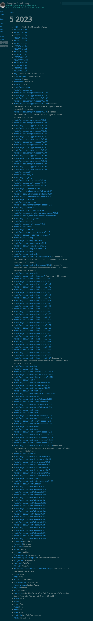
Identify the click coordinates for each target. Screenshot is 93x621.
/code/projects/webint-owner (26, 396)
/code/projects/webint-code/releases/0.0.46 (32, 295)
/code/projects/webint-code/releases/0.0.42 (32, 284)
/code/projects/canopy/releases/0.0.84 (30, 128)
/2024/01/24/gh (20, 49)
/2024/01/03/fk (20, 46)
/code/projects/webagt (23, 237)
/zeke (16, 618)
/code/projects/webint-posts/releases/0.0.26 (33, 423)
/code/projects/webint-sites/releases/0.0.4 (32, 462)
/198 (16, 27)
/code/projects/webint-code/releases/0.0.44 (32, 289)
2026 (2, 24)
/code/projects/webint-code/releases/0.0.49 (32, 303)
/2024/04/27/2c (20, 71)
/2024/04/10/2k (20, 68)
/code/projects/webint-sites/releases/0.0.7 (32, 470)
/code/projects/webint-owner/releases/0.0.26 (33, 407)
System (2, 36)
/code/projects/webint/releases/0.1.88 (30, 516)
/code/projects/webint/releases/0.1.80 (30, 494)
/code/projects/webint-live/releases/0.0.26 (32, 388)
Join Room (4, 42)
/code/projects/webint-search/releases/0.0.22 (33, 434)
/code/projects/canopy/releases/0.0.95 (30, 158)
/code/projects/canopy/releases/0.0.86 (30, 133)
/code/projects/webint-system (27, 478)
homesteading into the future (26, 6)
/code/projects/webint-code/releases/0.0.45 (32, 292)
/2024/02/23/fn (20, 54)
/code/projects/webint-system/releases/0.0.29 (33, 481)
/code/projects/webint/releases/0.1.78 (30, 489)
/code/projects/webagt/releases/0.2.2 (30, 246)
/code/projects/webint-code (26, 273)
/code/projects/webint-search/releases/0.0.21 (33, 432)
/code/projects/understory (25, 229)
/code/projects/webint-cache (26, 254)
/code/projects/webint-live (25, 380)
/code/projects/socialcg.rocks (26, 218)
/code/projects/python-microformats (29, 210)
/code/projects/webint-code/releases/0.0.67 (32, 352)
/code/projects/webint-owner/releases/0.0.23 (33, 399)
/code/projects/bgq (22, 87)
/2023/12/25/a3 (20, 43)
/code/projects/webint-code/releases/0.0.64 (32, 344)
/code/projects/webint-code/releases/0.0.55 (32, 319)
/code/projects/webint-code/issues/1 (29, 276)
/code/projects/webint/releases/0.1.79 (30, 492)
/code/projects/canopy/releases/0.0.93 (30, 153)
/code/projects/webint (23, 251)
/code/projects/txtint (23, 226)
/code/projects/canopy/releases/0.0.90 (30, 144)
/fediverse (18, 546)
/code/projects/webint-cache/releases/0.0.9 (32, 265)
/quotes (17, 590)
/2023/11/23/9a (20, 40)
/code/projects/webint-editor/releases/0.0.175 (33, 374)
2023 (11, 12)
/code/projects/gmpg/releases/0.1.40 (30, 185)
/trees (16, 604)
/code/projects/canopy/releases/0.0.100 (31, 92)
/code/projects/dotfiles (23, 172)
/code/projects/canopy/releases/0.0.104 (31, 103)
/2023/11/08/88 (20, 32)
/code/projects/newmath (24, 207)
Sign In (4, 46)
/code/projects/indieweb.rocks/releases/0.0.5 (33, 191)
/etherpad (18, 544)
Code (2, 19)
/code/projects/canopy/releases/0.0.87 (30, 136)
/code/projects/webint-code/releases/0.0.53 (32, 314)
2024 (2, 29)
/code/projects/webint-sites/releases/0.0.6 (32, 467)
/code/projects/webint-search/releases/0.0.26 (33, 445)
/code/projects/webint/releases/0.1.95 (30, 535)
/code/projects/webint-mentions (28, 391)
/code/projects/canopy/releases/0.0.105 (31, 112)
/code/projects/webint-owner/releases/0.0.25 (33, 404)
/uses (16, 607)
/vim (16, 609)
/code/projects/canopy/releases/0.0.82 (30, 122)
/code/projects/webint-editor (26, 369)
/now (16, 577)
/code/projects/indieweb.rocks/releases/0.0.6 (33, 194)
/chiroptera (19, 81)
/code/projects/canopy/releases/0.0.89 (30, 142)
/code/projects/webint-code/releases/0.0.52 (32, 311)
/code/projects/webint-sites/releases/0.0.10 (32, 456)
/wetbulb (18, 615)
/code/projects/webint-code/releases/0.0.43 (32, 287)
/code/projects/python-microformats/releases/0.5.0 (36, 213)
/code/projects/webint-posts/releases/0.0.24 (33, 418)
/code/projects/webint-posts (26, 412)
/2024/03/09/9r (20, 62)
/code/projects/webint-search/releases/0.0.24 (33, 440)
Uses (2, 14)
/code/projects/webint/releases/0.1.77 (30, 486)
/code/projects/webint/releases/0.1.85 (30, 508)
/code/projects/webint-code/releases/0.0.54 (32, 317)
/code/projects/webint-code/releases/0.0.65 (32, 347)
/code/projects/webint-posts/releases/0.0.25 (33, 421)
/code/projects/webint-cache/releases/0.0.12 (33, 257)
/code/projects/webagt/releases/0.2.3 (30, 248)
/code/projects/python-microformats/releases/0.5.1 (36, 215)
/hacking (17, 552)
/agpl (16, 73)
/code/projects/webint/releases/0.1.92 (30, 527)
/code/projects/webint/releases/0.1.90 (30, 522)
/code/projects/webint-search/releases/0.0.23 (33, 437)
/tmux (16, 598)
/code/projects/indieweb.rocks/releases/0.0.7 (33, 196)
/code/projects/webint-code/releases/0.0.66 (32, 350)
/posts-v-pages (20, 585)
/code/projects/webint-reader (26, 426)
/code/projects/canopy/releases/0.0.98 (30, 166)
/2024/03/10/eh (20, 65)
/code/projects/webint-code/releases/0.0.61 (32, 336)
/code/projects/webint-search (26, 429)
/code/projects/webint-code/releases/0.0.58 (32, 328)
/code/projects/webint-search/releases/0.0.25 (33, 443)
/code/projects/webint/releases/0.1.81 (30, 497)
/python (17, 587)
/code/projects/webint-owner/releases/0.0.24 (33, 401)
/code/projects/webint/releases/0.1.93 (30, 530)
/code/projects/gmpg (23, 177)
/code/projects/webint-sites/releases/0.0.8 (32, 473)
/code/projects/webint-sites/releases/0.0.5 (32, 464)
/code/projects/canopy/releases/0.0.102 (31, 98)
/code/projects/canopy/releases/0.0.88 (30, 139)
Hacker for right (11, 6)
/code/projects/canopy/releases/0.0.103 (31, 101)
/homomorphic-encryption (25, 557)
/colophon (18, 541)
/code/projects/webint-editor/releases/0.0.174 (33, 371)
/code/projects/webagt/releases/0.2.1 (30, 243)
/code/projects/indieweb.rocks (27, 188)
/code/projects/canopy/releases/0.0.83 (30, 125)
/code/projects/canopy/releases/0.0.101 (31, 95)
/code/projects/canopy (23, 90)
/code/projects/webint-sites (25, 453)
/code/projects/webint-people (26, 410)
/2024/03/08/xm (21, 60)
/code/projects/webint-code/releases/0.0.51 (32, 308)
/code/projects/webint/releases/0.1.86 (30, 511)
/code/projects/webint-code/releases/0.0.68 (32, 355)
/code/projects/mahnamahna (26, 202)
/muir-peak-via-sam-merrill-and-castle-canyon (33, 568)
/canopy (17, 79)
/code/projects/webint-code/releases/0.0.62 (32, 339)
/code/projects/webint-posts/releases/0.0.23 (33, 415)
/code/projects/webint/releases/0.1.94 (30, 533)
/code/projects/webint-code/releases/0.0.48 (32, 300)
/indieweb (18, 563)
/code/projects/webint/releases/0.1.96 (30, 538)
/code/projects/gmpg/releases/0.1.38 (30, 180)
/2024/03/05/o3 (20, 57)
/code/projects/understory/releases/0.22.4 (32, 235)
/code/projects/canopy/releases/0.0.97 (30, 164)
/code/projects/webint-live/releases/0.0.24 (32, 382)
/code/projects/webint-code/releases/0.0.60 (32, 333)
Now (2, 11)
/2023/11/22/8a (20, 35)
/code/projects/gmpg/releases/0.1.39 (30, 183)
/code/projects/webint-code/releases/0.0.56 (32, 322)
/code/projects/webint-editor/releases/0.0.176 (33, 377)
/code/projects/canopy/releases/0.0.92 (30, 150)
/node (16, 574)
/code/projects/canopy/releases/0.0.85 (30, 131)
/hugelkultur (19, 560)
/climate (17, 84)
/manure (17, 566)
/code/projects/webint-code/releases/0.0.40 (32, 278)
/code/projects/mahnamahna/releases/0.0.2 (33, 205)
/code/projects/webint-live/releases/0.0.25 (32, 385)
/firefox (17, 549)
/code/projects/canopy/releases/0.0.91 (30, 147)
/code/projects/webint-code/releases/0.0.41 (32, 281)
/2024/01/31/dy (20, 51)
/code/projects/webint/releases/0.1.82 (30, 500)
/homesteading (20, 555)
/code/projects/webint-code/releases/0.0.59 (32, 330)
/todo (16, 601)
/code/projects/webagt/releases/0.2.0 (30, 240)
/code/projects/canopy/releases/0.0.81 (30, 120)
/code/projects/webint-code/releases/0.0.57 (32, 325)
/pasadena (18, 579)
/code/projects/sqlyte (23, 221)
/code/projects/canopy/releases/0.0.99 (30, 169)
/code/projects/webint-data (25, 366)
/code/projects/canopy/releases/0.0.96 (30, 161)
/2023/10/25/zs (20, 29)
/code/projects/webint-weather (27, 484)
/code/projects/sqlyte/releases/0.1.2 (29, 224)
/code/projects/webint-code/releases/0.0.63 (32, 341)
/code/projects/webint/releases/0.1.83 (30, 503)
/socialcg (18, 593)
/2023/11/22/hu (20, 38)
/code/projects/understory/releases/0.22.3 (32, 232)
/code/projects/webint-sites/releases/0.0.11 (32, 459)
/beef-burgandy (20, 76)
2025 (2, 26)
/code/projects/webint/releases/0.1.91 (30, 525)
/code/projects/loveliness (24, 199)
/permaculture (20, 582)
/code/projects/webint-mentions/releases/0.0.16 (34, 393)
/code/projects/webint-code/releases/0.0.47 (32, 298)
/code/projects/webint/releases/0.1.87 (30, 514)
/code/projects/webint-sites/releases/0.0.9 (32, 475)
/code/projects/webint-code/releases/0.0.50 (32, 306)
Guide (2, 39)
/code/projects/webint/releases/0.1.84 (30, 505)
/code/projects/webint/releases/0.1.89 (30, 519)
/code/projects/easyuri (23, 174)
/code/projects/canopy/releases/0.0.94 (30, 155)
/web (16, 612)
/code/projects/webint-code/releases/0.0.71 (32, 358)
